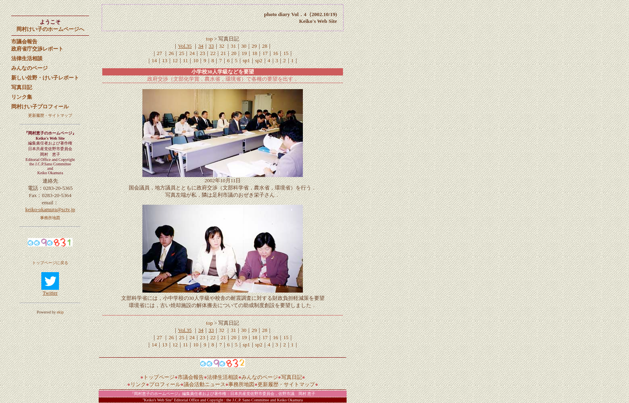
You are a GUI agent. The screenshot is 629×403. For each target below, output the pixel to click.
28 (264, 46)
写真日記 (291, 377)
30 (243, 46)
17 (265, 53)
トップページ (158, 377)
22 (212, 53)
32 (221, 46)
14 (154, 60)
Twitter (50, 293)
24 (192, 53)
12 (175, 60)
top (210, 39)
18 (254, 53)
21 (223, 53)
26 (171, 53)
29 (254, 46)
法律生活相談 (222, 377)
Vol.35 (185, 46)
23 (202, 53)
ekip (60, 312)
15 (285, 53)
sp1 (246, 60)
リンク (138, 384)
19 (244, 53)
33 (211, 46)
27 (159, 53)
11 (185, 60)
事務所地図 (50, 218)
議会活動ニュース (204, 384)
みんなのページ (259, 377)
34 (200, 46)
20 (233, 53)
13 (164, 60)
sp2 (258, 60)
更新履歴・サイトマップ (50, 115)
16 (275, 53)
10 (195, 60)
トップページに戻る (50, 263)
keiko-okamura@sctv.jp (50, 209)
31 (233, 46)
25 (181, 53)
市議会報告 (191, 377)
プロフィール (165, 384)
